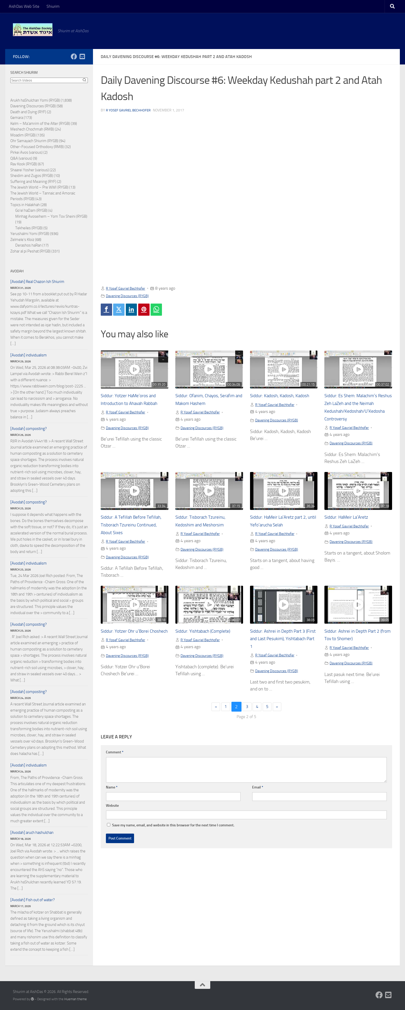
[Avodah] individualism (28, 355)
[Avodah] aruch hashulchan (31, 832)
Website (112, 816)
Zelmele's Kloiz (22, 239)
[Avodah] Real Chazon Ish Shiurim (37, 281)
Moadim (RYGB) (23, 135)
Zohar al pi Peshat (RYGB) (30, 251)
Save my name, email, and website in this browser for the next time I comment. (173, 836)
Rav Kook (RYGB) (23, 164)
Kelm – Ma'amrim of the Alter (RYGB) (40, 123)
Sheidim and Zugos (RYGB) (31, 175)
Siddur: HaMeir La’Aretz (349, 527)
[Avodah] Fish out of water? (32, 900)
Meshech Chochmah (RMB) (32, 129)
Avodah (17, 271)
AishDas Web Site (24, 6)
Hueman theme (75, 999)
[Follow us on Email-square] (82, 56)
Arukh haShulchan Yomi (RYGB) (35, 100)
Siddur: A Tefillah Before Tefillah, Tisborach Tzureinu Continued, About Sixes (130, 534)
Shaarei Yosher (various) (29, 170)
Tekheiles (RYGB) (29, 228)
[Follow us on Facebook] (74, 56)
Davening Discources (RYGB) (130, 295)
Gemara (16, 117)
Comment (114, 763)
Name (112, 798)
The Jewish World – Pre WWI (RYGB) (39, 187)
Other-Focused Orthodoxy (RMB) (37, 146)
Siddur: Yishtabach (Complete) (207, 641)
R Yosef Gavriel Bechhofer (130, 110)
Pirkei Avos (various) (26, 152)
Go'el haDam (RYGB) (31, 210)
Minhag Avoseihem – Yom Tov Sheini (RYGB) (51, 216)
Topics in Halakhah (25, 204)
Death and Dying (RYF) (28, 112)
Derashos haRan (28, 245)
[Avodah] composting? (28, 428)
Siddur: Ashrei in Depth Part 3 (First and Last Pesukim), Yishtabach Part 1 (281, 648)
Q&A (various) (21, 158)
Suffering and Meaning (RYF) (33, 181)
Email (257, 798)
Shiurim (52, 6)
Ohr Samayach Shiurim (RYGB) (34, 141)
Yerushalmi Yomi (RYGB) (29, 233)
